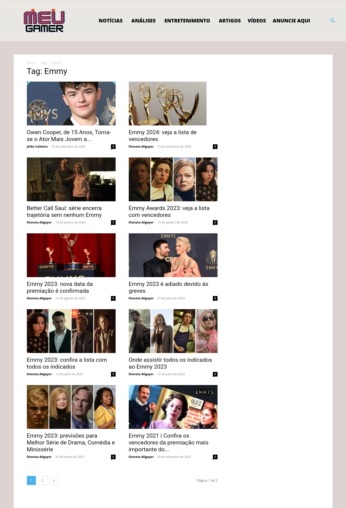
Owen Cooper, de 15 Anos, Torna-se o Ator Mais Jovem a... (69, 135)
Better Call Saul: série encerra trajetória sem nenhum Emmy (64, 211)
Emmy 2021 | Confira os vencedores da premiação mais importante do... (168, 442)
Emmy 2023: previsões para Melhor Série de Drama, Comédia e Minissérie (71, 442)
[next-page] (54, 480)
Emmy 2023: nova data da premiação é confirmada (60, 287)
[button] (332, 20)
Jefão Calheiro (37, 146)
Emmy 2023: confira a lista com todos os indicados (67, 363)
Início (31, 63)
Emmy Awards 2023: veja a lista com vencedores (169, 211)
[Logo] (44, 20)
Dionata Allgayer (141, 146)
